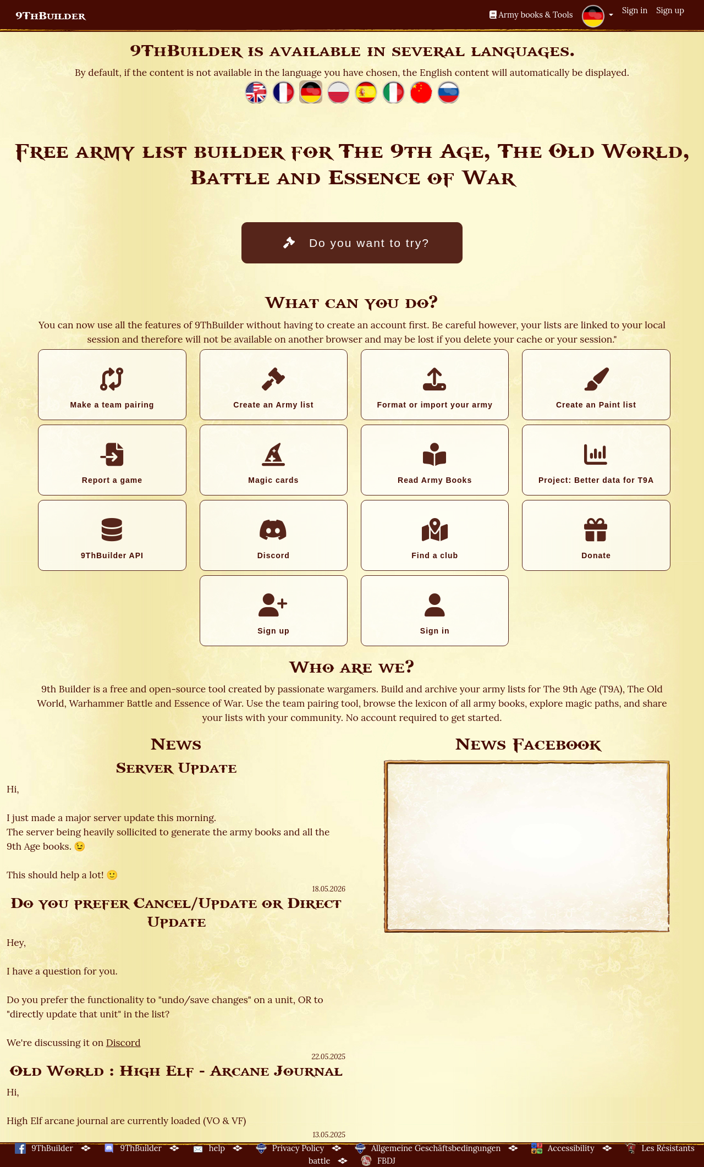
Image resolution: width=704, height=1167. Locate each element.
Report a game (112, 464)
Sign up (670, 10)
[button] (597, 16)
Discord (273, 539)
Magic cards (273, 464)
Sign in (634, 10)
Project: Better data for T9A (596, 464)
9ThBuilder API (112, 539)
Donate (596, 539)
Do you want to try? (356, 242)
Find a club (435, 539)
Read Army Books (435, 464)
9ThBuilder (50, 15)
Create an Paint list (596, 388)
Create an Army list (273, 388)
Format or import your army (434, 388)
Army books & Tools (531, 14)
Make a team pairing (112, 388)
